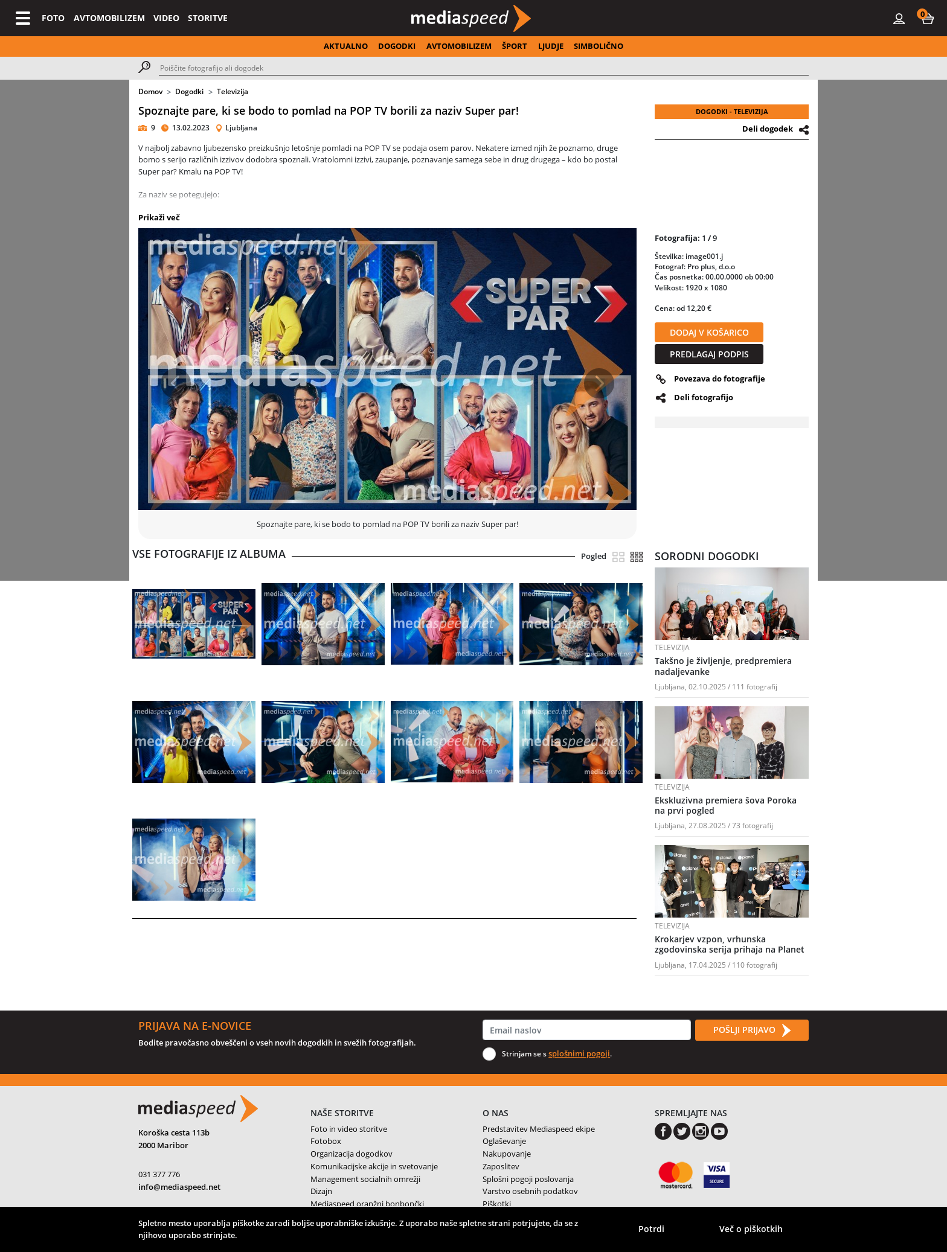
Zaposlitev (501, 1166)
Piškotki (497, 1203)
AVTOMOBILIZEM (109, 18)
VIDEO (166, 18)
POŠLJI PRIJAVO (752, 1030)
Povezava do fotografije (719, 378)
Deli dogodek (767, 128)
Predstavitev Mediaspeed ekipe (539, 1128)
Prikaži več (159, 217)
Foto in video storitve (348, 1128)
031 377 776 (159, 1174)
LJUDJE (550, 45)
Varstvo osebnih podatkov (530, 1191)
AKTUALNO (346, 45)
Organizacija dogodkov (351, 1153)
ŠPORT (514, 45)
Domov (150, 91)
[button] (927, 18)
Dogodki (189, 91)
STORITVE (208, 18)
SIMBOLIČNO (598, 45)
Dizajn (321, 1191)
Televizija (232, 91)
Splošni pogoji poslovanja (528, 1179)
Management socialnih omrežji (365, 1179)
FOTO (53, 18)
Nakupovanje (507, 1153)
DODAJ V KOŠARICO (709, 332)
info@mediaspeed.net (179, 1186)
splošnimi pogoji (579, 1053)
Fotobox (325, 1140)
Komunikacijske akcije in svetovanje (374, 1166)
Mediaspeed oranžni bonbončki (367, 1203)
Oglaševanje (504, 1140)
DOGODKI (397, 45)
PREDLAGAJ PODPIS (709, 354)
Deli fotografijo (703, 397)
